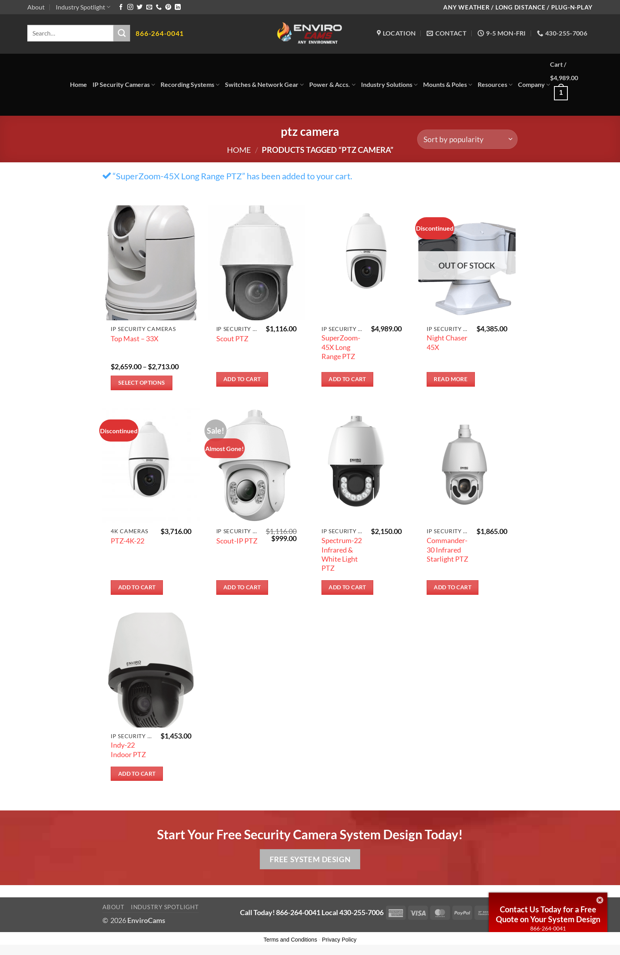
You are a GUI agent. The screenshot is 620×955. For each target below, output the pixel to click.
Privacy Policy (339, 939)
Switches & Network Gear (264, 84)
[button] (571, 85)
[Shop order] (467, 139)
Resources (495, 84)
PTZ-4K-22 (127, 540)
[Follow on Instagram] (130, 7)
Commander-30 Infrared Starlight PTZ (447, 549)
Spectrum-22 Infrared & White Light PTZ (341, 554)
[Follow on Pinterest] (168, 7)
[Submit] (121, 33)
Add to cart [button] (242, 379)
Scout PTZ (232, 338)
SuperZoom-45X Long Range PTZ (340, 347)
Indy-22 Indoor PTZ (128, 749)
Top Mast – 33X (135, 338)
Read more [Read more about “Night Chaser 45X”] (450, 379)
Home (78, 84)
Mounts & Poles (447, 84)
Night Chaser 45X (447, 342)
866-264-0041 (548, 928)
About (36, 7)
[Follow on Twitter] (140, 7)
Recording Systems (190, 84)
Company (534, 84)
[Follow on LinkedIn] (178, 7)
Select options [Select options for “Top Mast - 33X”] (141, 382)
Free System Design (310, 859)
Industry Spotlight (83, 7)
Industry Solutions (389, 84)
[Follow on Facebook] (121, 7)
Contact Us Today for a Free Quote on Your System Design (548, 914)
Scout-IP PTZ (236, 540)
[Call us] (159, 7)
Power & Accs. (332, 84)
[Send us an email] (149, 7)
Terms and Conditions (290, 939)
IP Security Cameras (124, 84)
